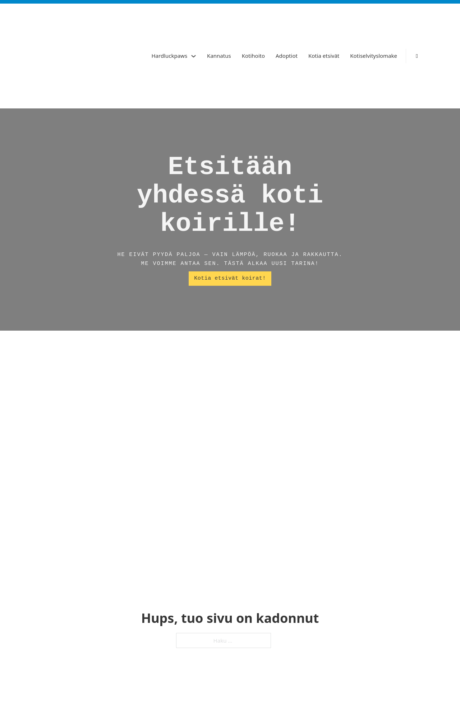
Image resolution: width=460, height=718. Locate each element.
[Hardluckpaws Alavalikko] (193, 56)
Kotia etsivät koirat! (230, 278)
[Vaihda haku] (417, 56)
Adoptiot (287, 55)
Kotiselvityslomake (373, 55)
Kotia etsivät (323, 55)
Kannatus (219, 55)
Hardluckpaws (169, 55)
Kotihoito (253, 55)
